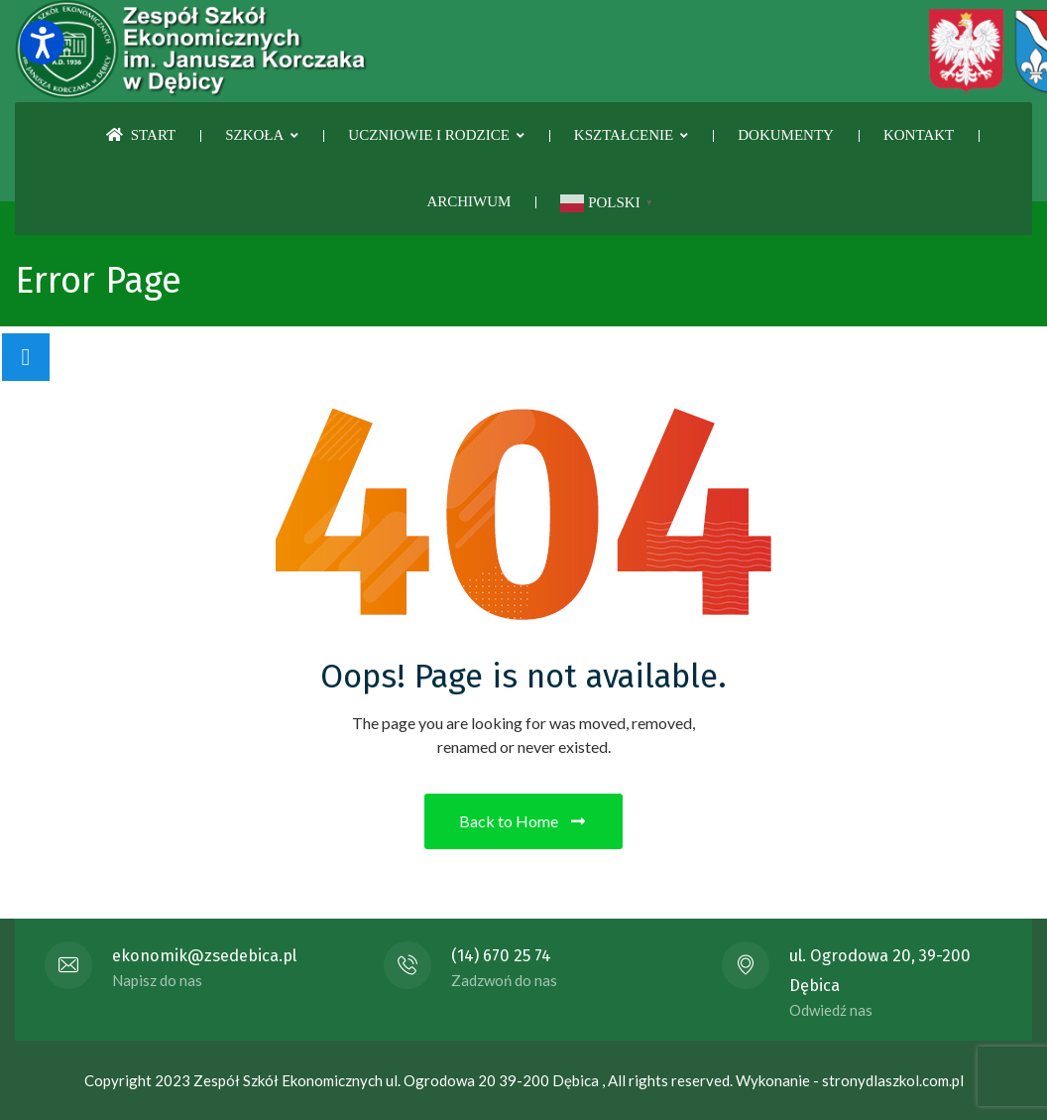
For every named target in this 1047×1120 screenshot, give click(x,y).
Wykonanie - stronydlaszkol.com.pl (850, 1080)
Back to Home (523, 820)
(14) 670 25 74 (501, 955)
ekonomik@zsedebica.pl (204, 955)
